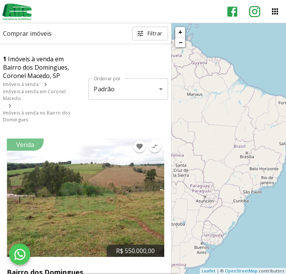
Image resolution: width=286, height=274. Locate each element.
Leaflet (208, 271)
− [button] (180, 42)
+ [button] (180, 32)
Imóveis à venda (21, 84)
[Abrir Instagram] (254, 11)
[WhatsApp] (19, 254)
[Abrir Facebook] (232, 11)
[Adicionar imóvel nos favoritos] (140, 146)
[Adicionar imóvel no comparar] (155, 146)
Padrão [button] (104, 89)
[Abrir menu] (275, 11)
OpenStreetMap (241, 271)
